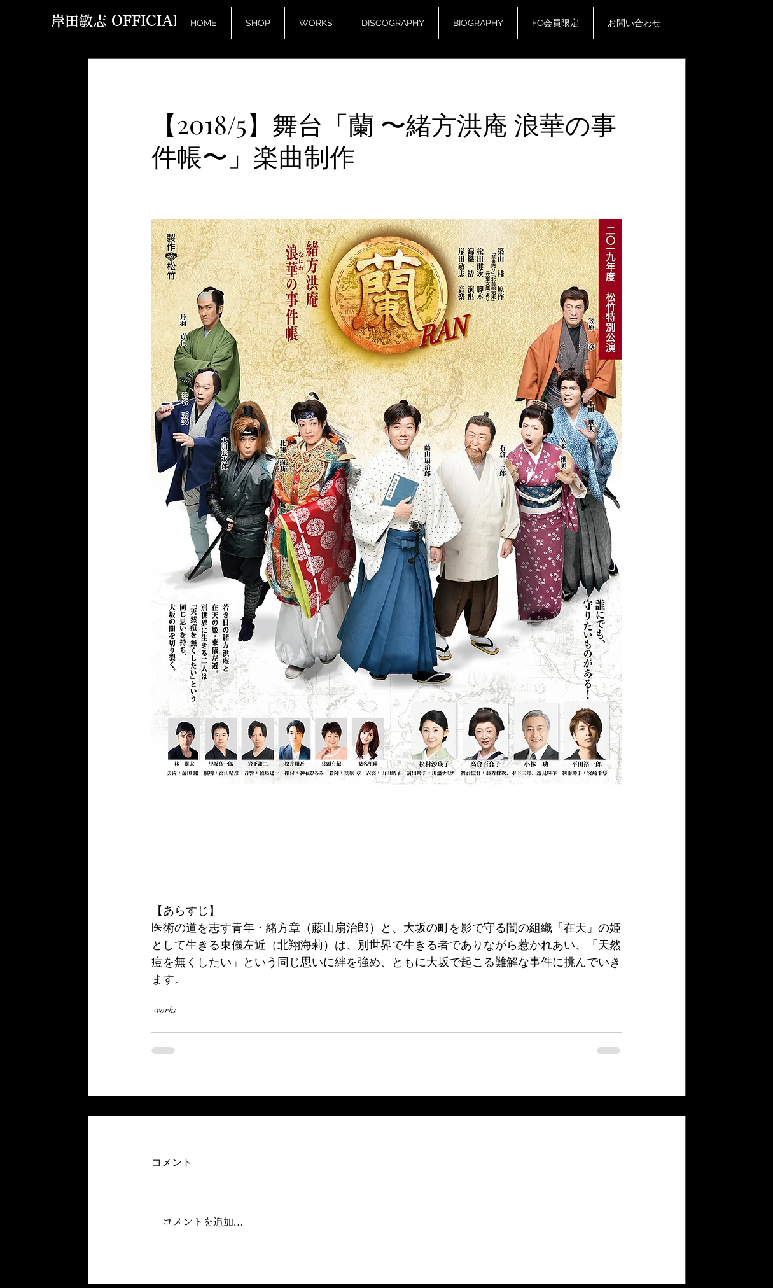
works (165, 1010)
